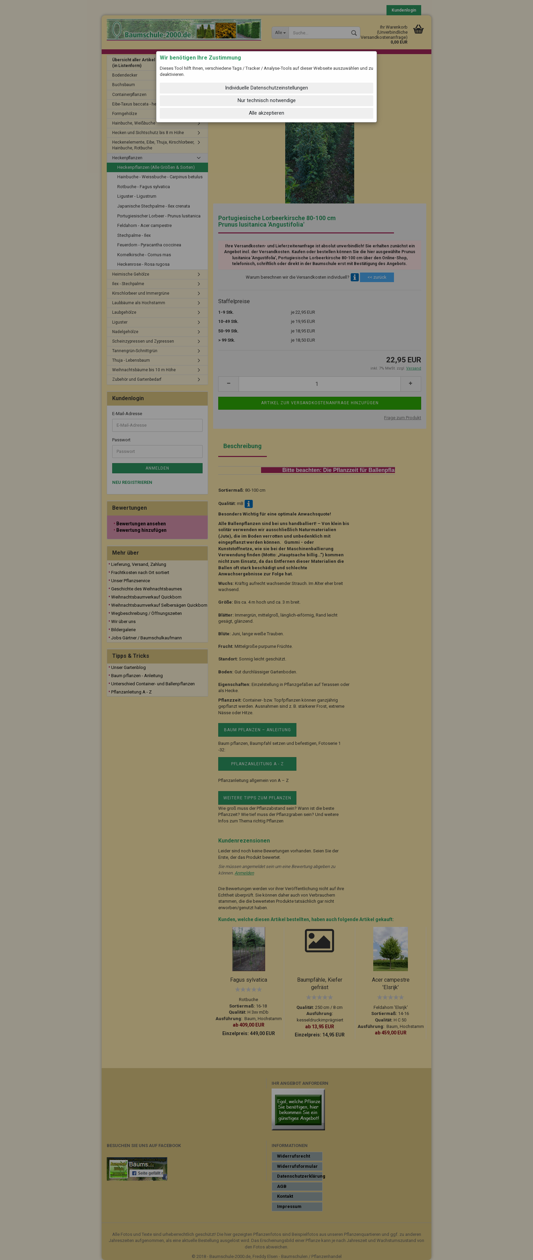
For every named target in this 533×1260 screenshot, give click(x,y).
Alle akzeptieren (266, 113)
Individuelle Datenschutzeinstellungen (266, 88)
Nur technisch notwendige (267, 100)
